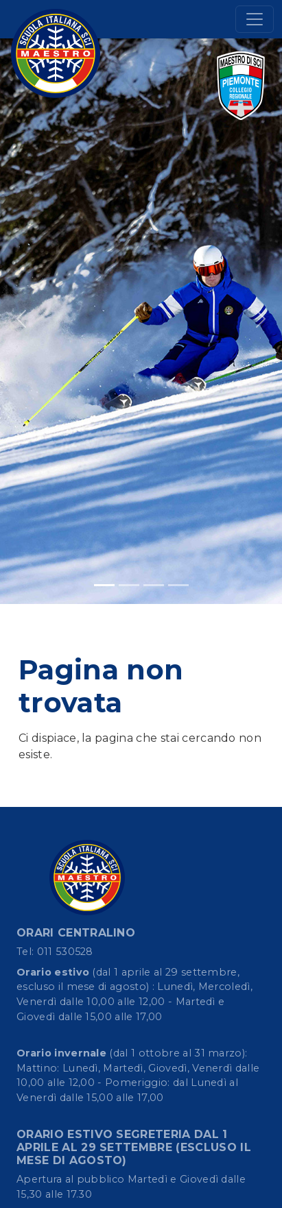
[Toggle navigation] (254, 19)
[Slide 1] (104, 585)
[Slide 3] (153, 585)
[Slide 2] (129, 585)
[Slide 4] (178, 585)
